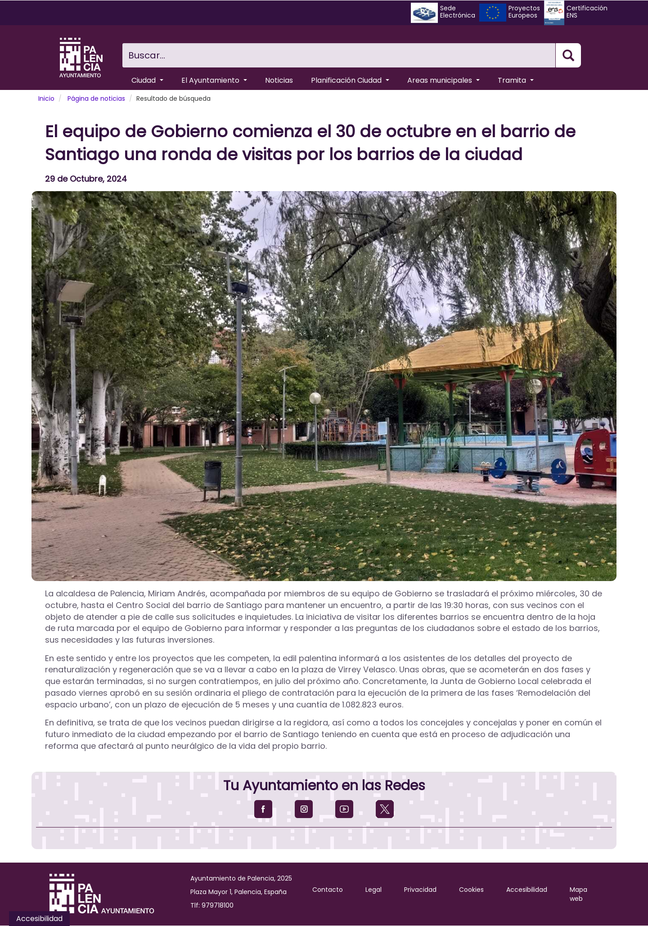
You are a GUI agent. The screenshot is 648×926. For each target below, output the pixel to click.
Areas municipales (443, 80)
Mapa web (578, 894)
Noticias (279, 80)
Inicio (46, 98)
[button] (324, 386)
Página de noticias (96, 98)
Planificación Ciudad (350, 80)
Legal (373, 889)
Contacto (327, 889)
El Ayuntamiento (214, 80)
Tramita (516, 80)
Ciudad (147, 80)
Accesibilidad (526, 889)
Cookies (471, 889)
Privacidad (420, 889)
